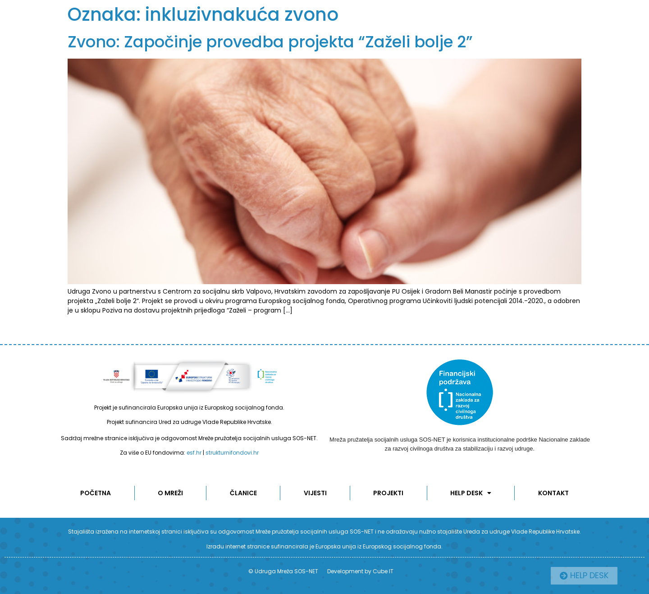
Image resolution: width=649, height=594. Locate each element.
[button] (606, 575)
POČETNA (95, 492)
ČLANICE (243, 492)
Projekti (388, 492)
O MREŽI (170, 492)
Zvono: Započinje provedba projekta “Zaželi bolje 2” (270, 42)
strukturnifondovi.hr (232, 452)
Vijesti (315, 492)
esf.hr (194, 452)
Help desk (470, 493)
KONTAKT (553, 492)
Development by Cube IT (360, 571)
